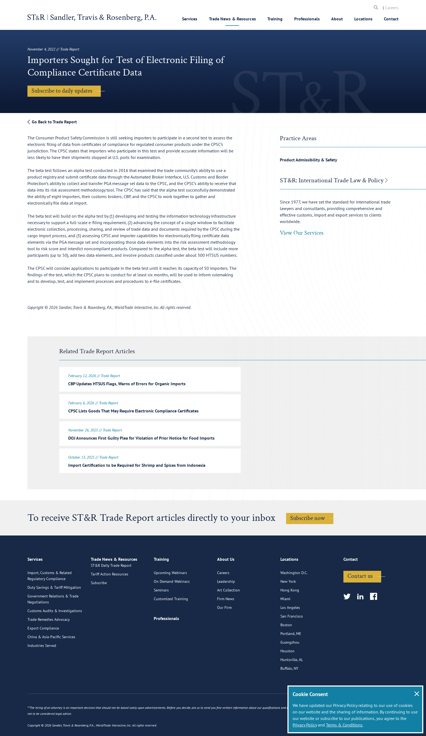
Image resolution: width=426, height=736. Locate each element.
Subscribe (99, 609)
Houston (287, 670)
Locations (363, 18)
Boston (286, 644)
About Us (225, 581)
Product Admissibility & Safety (308, 159)
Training (275, 18)
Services (190, 18)
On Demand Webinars (172, 600)
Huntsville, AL (291, 679)
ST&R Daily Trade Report (111, 592)
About (337, 18)
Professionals (307, 18)
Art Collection (228, 609)
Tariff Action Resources (109, 600)
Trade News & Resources (232, 18)
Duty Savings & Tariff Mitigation (54, 606)
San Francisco (291, 635)
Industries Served (41, 664)
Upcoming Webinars (170, 592)
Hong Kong (289, 609)
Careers (392, 7)
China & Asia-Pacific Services (51, 656)
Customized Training (171, 618)
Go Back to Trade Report (52, 121)
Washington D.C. (294, 592)
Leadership (226, 600)
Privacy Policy (305, 725)
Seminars (161, 609)
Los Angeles (290, 626)
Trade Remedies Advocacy (48, 638)
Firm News (225, 618)
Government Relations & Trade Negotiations (53, 618)
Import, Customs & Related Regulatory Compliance (49, 595)
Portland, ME (290, 652)
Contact (391, 18)
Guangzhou (289, 661)
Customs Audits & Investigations (54, 630)
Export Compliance (43, 647)
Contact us (360, 595)
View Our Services (302, 233)
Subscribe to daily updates (62, 91)
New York (288, 600)
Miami (285, 618)
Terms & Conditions (344, 725)
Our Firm (224, 626)
